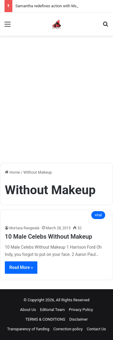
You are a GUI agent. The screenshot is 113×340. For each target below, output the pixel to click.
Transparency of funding (28, 329)
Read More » (21, 267)
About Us (28, 309)
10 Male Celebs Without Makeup (48, 236)
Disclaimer (78, 319)
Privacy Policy (81, 309)
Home (12, 172)
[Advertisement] (56, 101)
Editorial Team (52, 309)
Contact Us (96, 329)
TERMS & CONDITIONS (45, 319)
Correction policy (68, 329)
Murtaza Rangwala (24, 228)
